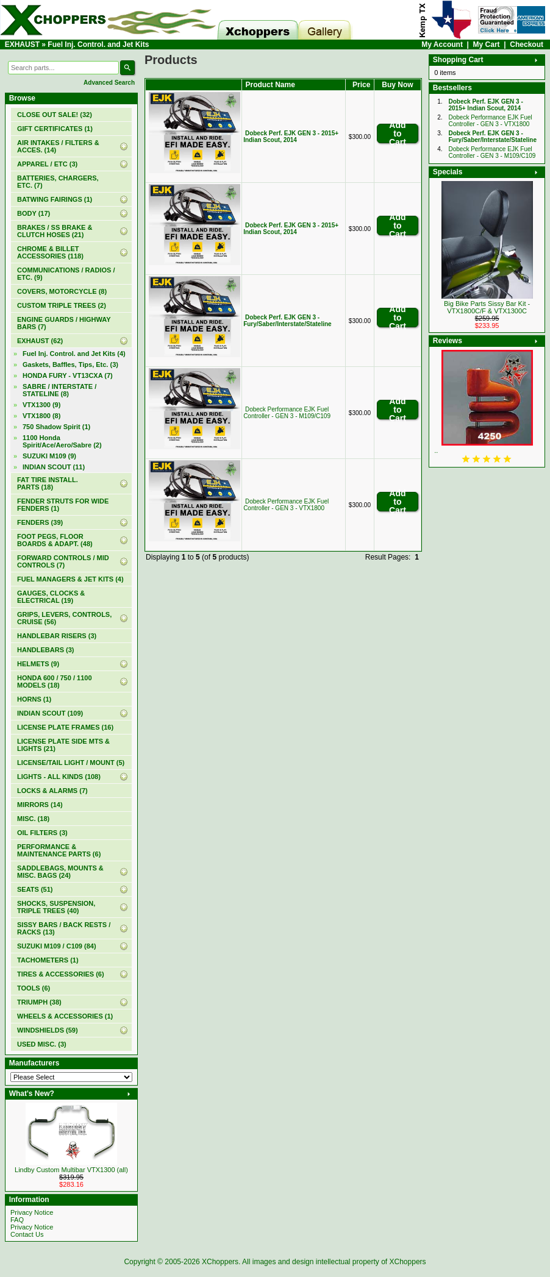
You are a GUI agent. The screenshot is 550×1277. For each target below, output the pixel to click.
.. (436, 450)
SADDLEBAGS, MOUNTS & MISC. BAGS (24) (60, 871)
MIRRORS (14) (40, 804)
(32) (54, 114)
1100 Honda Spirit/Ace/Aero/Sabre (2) (62, 441)
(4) (74, 353)
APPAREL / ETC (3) (47, 164)
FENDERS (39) (40, 522)
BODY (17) (33, 213)
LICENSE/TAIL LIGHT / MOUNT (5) (70, 762)
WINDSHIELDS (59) (47, 1030)
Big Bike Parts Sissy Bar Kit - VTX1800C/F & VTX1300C (487, 307)
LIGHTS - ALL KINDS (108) (59, 776)
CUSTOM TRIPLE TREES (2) (61, 305)
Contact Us (26, 1234)
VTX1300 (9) (41, 404)
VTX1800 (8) (41, 415)
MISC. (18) (33, 818)
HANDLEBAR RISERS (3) (56, 635)
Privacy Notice (31, 1212)
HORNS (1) (34, 699)
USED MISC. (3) (41, 1044)
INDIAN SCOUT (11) (54, 467)
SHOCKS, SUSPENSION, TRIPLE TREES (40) (56, 907)
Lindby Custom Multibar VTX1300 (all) (71, 1169)
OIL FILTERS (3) (42, 832)
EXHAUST (22, 44)
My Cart (486, 44)
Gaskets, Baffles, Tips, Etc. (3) (70, 364)
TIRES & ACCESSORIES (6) (60, 974)
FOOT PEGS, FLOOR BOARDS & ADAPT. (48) (55, 540)
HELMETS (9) (38, 663)
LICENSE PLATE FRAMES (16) (65, 727)
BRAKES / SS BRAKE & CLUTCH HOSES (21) (54, 231)
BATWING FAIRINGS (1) (54, 199)
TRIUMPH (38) (39, 1002)
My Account (442, 44)
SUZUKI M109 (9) (49, 456)
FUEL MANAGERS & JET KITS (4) (70, 579)
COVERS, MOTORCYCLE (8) (62, 291)
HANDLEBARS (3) (45, 649)
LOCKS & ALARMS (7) (52, 790)
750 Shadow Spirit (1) (56, 426)
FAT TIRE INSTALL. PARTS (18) (47, 483)
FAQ (17, 1219)
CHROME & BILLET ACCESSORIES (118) (50, 252)
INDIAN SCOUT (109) (50, 713)
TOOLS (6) (33, 988)
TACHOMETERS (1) (48, 960)
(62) (40, 340)
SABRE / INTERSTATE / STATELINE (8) (59, 390)
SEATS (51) (34, 889)
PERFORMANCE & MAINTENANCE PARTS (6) (59, 850)
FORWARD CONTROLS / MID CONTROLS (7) (63, 561)
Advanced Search (109, 82)
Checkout (526, 44)
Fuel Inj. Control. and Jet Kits (98, 44)
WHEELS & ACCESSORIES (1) (65, 1016)
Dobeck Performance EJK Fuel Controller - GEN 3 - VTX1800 (286, 504)
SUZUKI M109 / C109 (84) (56, 946)
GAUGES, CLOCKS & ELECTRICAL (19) (51, 596)
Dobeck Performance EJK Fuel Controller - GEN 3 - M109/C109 (286, 412)
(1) (55, 128)
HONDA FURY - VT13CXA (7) (68, 375)
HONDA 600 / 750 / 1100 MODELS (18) (54, 681)
